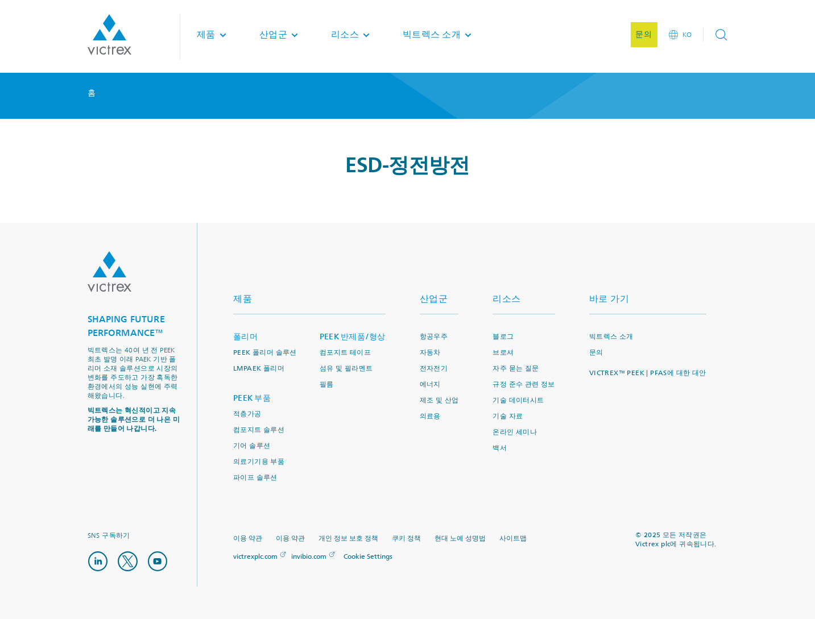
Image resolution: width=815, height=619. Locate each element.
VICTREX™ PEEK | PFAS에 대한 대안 (647, 373)
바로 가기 (609, 298)
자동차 (430, 353)
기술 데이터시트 (518, 400)
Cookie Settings (368, 557)
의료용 (430, 416)
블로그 (503, 337)
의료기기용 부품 (258, 462)
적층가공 (247, 414)
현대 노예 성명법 (460, 539)
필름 (327, 384)
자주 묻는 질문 (516, 369)
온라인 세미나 (515, 432)
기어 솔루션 (251, 446)
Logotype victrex (109, 36)
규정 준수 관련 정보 (524, 384)
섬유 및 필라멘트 (346, 369)
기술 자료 (508, 416)
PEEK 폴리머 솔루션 (265, 353)
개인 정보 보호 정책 (348, 539)
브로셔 (503, 353)
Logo (109, 271)
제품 (242, 298)
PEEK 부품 (252, 398)
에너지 (430, 384)
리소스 (507, 298)
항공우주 (434, 337)
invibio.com (308, 557)
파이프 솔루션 (255, 478)
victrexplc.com (255, 557)
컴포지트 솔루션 (258, 430)
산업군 (434, 298)
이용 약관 (247, 539)
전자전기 (434, 369)
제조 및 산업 (439, 400)
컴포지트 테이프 (345, 353)
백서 (500, 448)
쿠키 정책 (406, 539)
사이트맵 (513, 539)
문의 (596, 353)
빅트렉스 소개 (611, 337)
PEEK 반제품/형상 (353, 337)
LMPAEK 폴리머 (258, 369)
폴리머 (245, 337)
